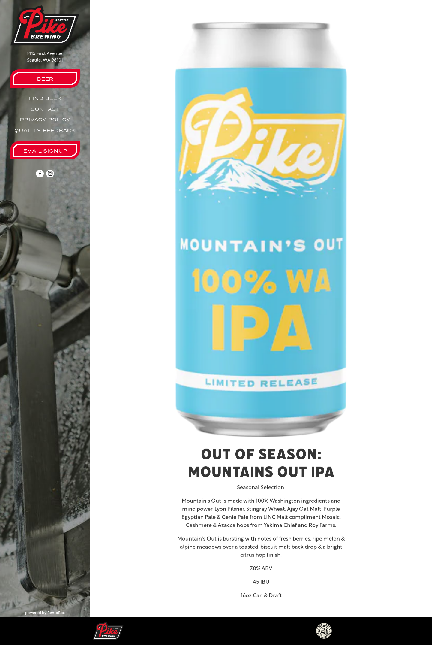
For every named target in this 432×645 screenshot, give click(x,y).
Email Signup (45, 151)
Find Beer (45, 98)
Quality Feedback (45, 130)
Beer (45, 79)
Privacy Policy (45, 120)
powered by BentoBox (57, 612)
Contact (45, 109)
